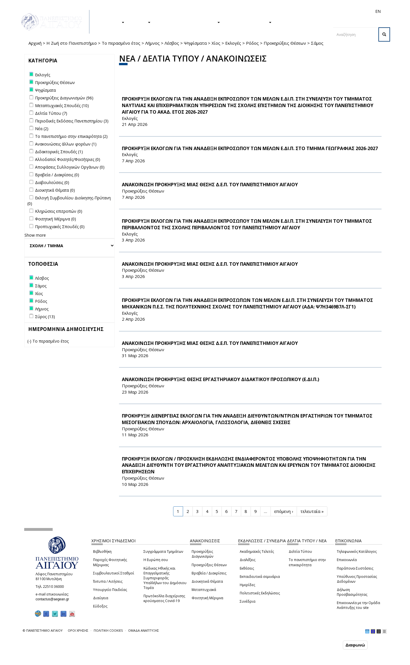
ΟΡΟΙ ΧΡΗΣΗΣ (78, 630)
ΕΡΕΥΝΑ (140, 22)
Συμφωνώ (329, 645)
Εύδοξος (100, 606)
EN (378, 11)
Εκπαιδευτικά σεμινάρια (260, 576)
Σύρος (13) (45, 316)
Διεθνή (298, 11)
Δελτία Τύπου (300, 551)
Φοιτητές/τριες (248, 11)
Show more (35, 235)
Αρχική (35, 43)
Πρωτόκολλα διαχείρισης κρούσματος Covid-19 (164, 598)
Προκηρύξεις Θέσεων (285, 43)
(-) (29, 341)
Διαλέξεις (247, 559)
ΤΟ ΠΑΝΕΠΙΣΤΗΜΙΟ (248, 22)
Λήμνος (152, 43)
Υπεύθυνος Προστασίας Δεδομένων (357, 579)
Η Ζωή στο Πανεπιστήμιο (71, 43)
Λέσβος (172, 43)
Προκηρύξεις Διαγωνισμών (202, 554)
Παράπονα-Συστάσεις (355, 568)
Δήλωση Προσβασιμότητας (352, 592)
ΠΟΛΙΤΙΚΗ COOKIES (108, 630)
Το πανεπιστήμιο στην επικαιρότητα (307, 562)
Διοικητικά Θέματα (207, 581)
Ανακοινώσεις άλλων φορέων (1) (66, 144)
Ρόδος (252, 43)
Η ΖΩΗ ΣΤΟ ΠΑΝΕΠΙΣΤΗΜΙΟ (188, 22)
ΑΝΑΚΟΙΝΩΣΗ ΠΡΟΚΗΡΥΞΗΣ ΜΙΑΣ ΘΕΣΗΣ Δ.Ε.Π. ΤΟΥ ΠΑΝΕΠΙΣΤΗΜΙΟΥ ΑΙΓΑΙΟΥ (210, 184)
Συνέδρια (247, 601)
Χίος (216, 43)
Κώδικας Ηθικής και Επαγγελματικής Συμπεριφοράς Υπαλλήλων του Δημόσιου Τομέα (165, 578)
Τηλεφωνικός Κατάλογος (357, 551)
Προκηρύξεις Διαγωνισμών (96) (64, 98)
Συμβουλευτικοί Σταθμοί (113, 573)
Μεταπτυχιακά (204, 589)
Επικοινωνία (347, 559)
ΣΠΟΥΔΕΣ (112, 22)
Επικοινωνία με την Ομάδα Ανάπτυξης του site (358, 605)
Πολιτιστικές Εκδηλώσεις (260, 593)
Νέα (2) (41, 128)
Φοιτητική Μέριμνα (207, 598)
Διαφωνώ (355, 645)
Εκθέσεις (247, 568)
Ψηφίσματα (195, 43)
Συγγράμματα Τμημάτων (163, 551)
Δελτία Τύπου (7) (51, 113)
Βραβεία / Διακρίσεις (209, 573)
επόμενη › (283, 511)
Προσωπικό (317, 11)
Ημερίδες (247, 584)
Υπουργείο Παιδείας (110, 589)
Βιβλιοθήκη (102, 551)
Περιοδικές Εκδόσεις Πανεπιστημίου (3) (71, 121)
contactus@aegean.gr (54, 599)
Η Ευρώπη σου (156, 559)
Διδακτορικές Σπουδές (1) (59, 151)
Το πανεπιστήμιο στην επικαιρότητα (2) (71, 136)
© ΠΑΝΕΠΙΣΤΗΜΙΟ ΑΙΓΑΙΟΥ (43, 630)
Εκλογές (233, 43)
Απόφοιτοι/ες (276, 11)
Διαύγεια (100, 598)
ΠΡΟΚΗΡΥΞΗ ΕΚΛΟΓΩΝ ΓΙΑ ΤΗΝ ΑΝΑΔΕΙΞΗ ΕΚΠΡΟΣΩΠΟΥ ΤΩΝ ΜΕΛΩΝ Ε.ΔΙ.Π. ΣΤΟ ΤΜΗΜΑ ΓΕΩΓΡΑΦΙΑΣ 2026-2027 (250, 148)
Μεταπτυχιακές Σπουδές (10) (62, 105)
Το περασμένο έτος (121, 43)
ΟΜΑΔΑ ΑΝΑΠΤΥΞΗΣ (143, 630)
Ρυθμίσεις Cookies (61, 660)
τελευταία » (312, 511)
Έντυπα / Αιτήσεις (107, 581)
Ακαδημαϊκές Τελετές (257, 551)
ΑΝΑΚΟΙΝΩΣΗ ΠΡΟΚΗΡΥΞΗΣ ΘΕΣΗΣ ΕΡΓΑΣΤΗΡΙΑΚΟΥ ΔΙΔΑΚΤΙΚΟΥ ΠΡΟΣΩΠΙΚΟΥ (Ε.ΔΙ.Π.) (220, 379)
